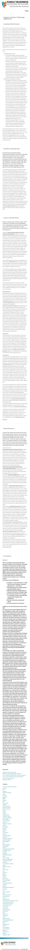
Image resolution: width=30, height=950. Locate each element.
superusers (5, 914)
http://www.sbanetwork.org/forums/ (11, 305)
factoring (4, 829)
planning (4, 875)
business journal (6, 806)
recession (5, 884)
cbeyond (4, 812)
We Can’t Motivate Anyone (8, 778)
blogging (4, 800)
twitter (4, 923)
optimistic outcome (7, 866)
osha (4, 868)
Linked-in (5, 847)
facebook (5, 828)
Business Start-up (6, 809)
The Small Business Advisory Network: (13, 522)
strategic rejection (6, 909)
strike (4, 912)
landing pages (6, 846)
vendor (4, 925)
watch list (5, 930)
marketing (5, 853)
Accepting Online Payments (11, 24)
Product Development (7, 883)
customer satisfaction (7, 817)
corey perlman (6, 814)
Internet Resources (8, 428)
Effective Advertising (7, 823)
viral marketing (6, 927)
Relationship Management (8, 887)
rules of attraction (6, 891)
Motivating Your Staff (7, 860)
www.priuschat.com (8, 301)
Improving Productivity (7, 838)
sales (4, 893)
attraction (5, 791)
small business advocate (8, 902)
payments (5, 872)
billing (4, 798)
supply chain (5, 915)
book (4, 801)
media (4, 856)
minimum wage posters (8, 859)
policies (4, 877)
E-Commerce (7, 556)
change (4, 813)
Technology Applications (8, 920)
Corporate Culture (6, 816)
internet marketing (6, 840)
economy (5, 822)
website (4, 933)
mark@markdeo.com (20, 417)
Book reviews (5, 803)
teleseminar (5, 921)
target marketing (6, 918)
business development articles (10, 531)
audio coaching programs (18, 534)
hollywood (5, 837)
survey (4, 917)
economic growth (6, 820)
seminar (4, 897)
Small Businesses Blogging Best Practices (12, 773)
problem (4, 881)
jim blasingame (6, 841)
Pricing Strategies (6, 880)
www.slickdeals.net (7, 364)
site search (22, 528)
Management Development (8, 848)
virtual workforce (6, 928)
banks (4, 794)
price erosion (5, 878)
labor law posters (6, 844)
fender (4, 831)
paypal (4, 874)
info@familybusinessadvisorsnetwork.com (11, 949)
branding (4, 804)
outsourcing (5, 869)
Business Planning (7, 807)
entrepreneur (5, 826)
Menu (26, 11)
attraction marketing (7, 792)
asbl (3, 789)
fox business (5, 832)
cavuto (4, 810)
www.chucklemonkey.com (10, 302)
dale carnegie (5, 819)
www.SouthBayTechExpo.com (11, 205)
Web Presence (6, 931)
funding (4, 834)
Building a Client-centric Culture (9, 772)
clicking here (7, 229)
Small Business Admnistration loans (10, 900)
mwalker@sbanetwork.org (18, 398)
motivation (5, 862)
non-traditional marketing (8, 863)
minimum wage (6, 857)
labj (3, 843)
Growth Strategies (6, 835)
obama (4, 865)
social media (5, 908)
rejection (4, 886)
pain (3, 871)
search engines (6, 896)
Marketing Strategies (7, 854)
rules (4, 890)
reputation (5, 888)
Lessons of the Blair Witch (11, 218)
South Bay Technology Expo (11, 149)
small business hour (7, 905)
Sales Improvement (7, 894)
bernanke (5, 795)
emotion (4, 825)
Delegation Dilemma (7, 779)
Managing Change (7, 850)
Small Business (6, 899)
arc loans (5, 788)
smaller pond (5, 906)
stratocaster (5, 911)
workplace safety (6, 934)
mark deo (5, 851)
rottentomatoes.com (13, 261)
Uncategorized (6, 924)
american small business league (9, 786)
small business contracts (8, 903)
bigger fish (5, 797)
